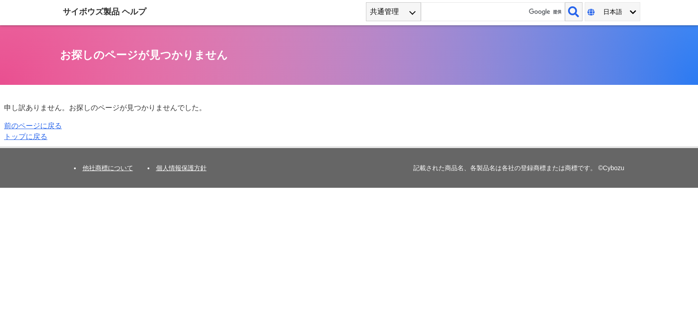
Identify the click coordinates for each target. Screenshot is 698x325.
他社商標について (108, 168)
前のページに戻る (33, 126)
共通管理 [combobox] (384, 11)
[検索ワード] (493, 11)
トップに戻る (25, 136)
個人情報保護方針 (181, 168)
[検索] (573, 11)
